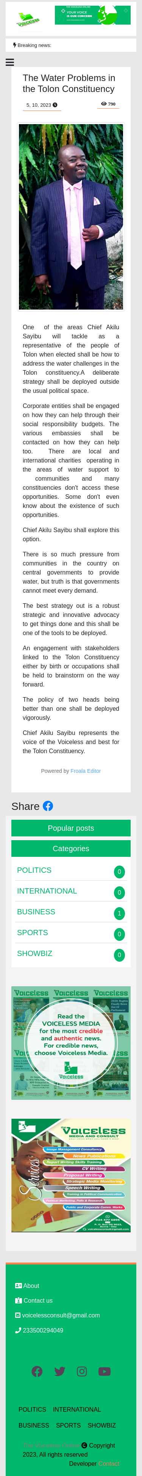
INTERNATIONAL (77, 1409)
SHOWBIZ (101, 1425)
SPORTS (68, 1425)
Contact (108, 1463)
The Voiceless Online (52, 1445)
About (27, 1286)
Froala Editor (85, 771)
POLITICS (32, 1409)
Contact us (34, 1300)
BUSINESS (34, 1425)
